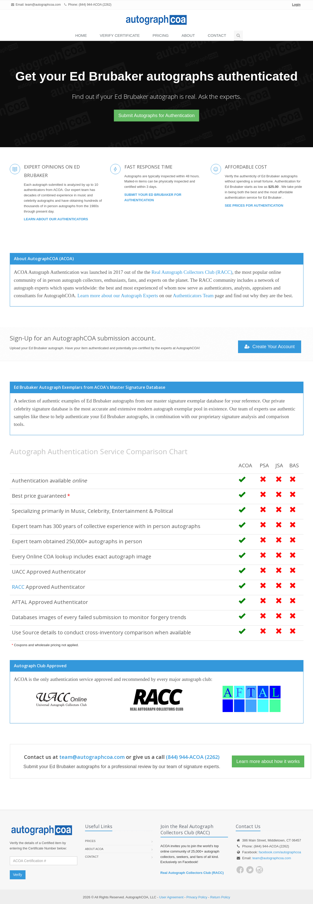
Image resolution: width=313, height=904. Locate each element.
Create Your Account (269, 346)
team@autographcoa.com (43, 4)
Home (81, 35)
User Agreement (171, 897)
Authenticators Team (193, 295)
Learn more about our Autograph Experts (117, 295)
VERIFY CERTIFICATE (120, 35)
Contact (217, 35)
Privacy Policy (197, 897)
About (188, 35)
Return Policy (220, 897)
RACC (18, 586)
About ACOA (94, 848)
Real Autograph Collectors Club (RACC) (191, 272)
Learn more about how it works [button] (268, 761)
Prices (90, 840)
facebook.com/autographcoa (280, 852)
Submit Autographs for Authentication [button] (156, 115)
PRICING (161, 35)
